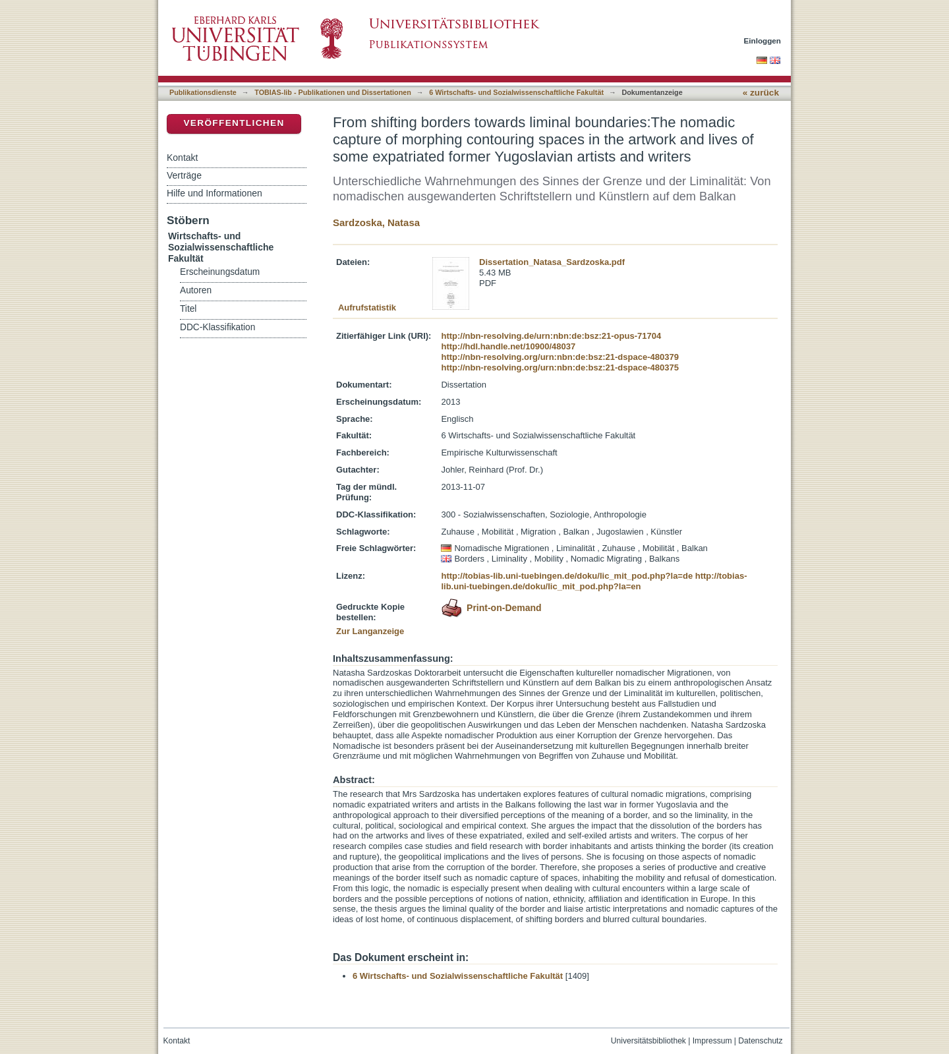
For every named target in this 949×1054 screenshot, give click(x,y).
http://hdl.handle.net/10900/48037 (508, 346)
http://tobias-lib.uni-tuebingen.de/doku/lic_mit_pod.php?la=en (594, 581)
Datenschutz (760, 1040)
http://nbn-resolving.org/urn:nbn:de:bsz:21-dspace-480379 (559, 357)
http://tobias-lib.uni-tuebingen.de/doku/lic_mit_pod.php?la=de (567, 576)
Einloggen (763, 40)
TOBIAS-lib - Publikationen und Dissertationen (332, 92)
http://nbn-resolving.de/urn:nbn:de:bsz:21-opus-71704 (551, 336)
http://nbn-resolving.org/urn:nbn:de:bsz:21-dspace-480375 (559, 367)
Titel (188, 309)
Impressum (712, 1040)
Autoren (196, 290)
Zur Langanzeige (370, 631)
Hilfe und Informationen (214, 193)
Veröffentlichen (233, 123)
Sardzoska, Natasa (376, 222)
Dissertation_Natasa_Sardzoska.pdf (552, 262)
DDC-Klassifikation (217, 327)
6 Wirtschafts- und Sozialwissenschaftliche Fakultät (516, 92)
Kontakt (182, 157)
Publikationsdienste (203, 92)
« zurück (761, 93)
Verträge (184, 175)
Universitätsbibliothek (648, 1040)
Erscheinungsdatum (220, 272)
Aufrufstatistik (367, 307)
